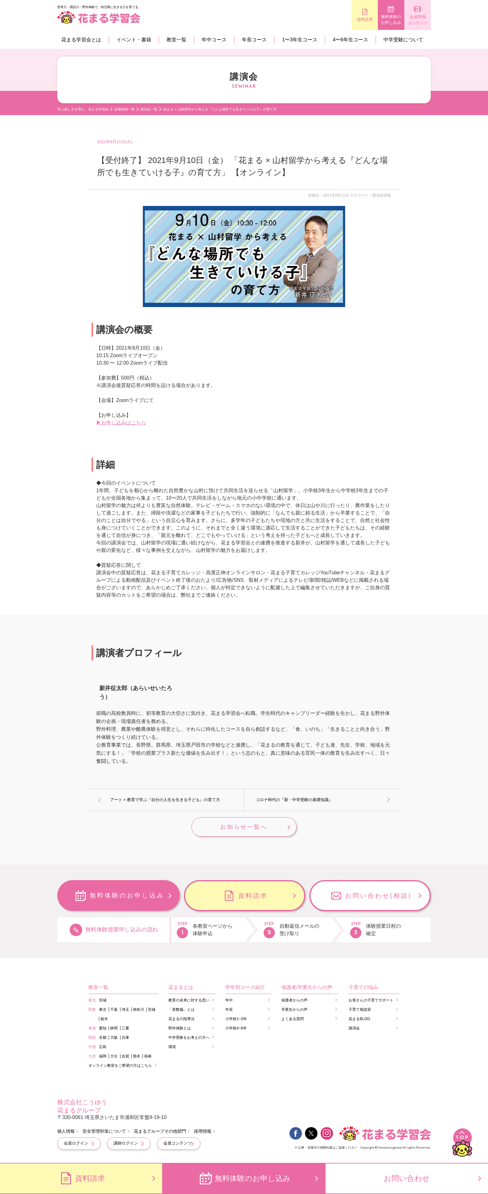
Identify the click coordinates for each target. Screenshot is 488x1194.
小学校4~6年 (235, 1029)
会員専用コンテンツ (412, 20)
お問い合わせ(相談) (378, 896)
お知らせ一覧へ (243, 827)
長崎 (148, 1057)
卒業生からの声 (294, 1010)
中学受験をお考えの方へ (188, 1038)
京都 (102, 1038)
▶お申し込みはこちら (121, 422)
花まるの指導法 (181, 1019)
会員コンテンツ (177, 1143)
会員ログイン (76, 1143)
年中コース (214, 39)
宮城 (102, 1001)
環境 (172, 1047)
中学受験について (403, 39)
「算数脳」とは (181, 1010)
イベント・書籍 (133, 39)
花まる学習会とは (81, 39)
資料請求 (337, 19)
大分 (114, 1057)
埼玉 (125, 1010)
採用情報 (202, 1132)
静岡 (114, 1029)
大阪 (114, 1038)
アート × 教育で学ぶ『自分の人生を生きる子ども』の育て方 (165, 799)
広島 (102, 1047)
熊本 (136, 1057)
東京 (102, 1010)
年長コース (254, 39)
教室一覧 (176, 39)
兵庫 (125, 1038)
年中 (229, 1001)
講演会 (354, 1029)
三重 (125, 1029)
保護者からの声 (294, 1001)
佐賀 (125, 1057)
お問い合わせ (407, 1178)
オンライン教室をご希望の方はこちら (120, 1066)
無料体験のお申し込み (375, 19)
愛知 (102, 1029)
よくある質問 (292, 1019)
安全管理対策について (104, 1132)
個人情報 (66, 1132)
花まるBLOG (359, 1019)
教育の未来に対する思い (188, 1001)
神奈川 (138, 1010)
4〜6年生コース (350, 39)
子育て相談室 (360, 1010)
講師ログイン (126, 1143)
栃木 (104, 1019)
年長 (229, 1010)
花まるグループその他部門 (160, 1132)
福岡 (102, 1057)
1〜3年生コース (299, 39)
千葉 (114, 1010)
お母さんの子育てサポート (371, 1001)
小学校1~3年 (235, 1019)
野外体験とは (179, 1029)
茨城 (151, 1010)
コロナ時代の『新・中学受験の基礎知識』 (294, 799)
